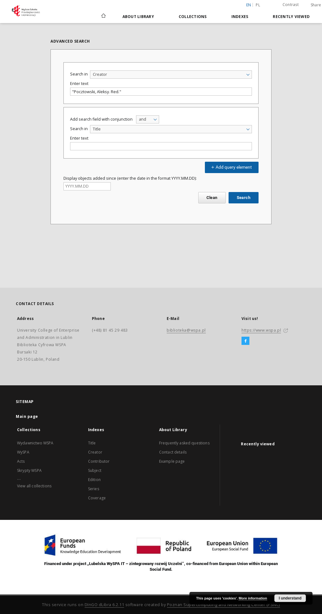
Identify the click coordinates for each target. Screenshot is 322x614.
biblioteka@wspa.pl (186, 330)
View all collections (34, 486)
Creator (95, 452)
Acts (21, 461)
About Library (138, 16)
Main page (27, 416)
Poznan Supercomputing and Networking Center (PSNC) (223, 604)
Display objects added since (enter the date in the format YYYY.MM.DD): (130, 178)
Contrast (291, 4)
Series (93, 488)
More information (253, 598)
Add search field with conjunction (101, 119)
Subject (94, 470)
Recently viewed (291, 16)
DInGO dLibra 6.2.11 (104, 604)
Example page (172, 461)
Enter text (79, 83)
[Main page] (103, 16)
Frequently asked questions (184, 443)
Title (92, 443)
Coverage (97, 498)
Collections (193, 16)
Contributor (99, 461)
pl (258, 5)
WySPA (23, 452)
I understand (290, 598)
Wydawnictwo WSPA (35, 443)
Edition (94, 479)
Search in (79, 74)
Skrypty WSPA (29, 470)
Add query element (231, 167)
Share (316, 5)
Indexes (239, 16)
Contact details (173, 452)
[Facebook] (245, 341)
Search (243, 197)
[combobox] (171, 74)
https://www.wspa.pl (261, 330)
